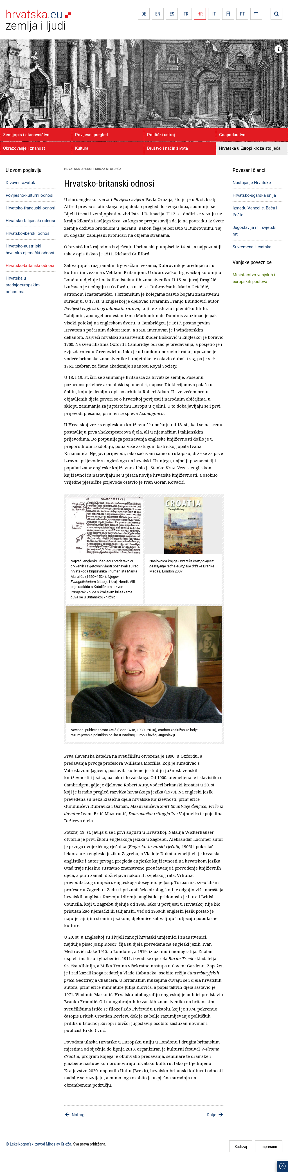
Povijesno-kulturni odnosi (29, 195)
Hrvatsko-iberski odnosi (28, 233)
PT (242, 14)
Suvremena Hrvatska (252, 246)
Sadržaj (241, 1146)
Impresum (268, 1146)
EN (157, 14)
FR (186, 14)
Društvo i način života (167, 148)
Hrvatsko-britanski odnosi (30, 265)
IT (214, 14)
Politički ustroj (161, 134)
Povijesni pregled (91, 134)
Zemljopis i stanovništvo (26, 134)
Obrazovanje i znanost (24, 148)
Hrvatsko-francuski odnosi (30, 208)
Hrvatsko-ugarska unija (254, 195)
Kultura (81, 148)
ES (172, 14)
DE (143, 14)
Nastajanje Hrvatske (252, 182)
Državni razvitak (20, 182)
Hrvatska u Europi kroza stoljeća (249, 148)
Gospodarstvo (232, 134)
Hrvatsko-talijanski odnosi (30, 220)
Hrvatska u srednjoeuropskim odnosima (23, 284)
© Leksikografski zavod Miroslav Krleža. (39, 1144)
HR (200, 14)
